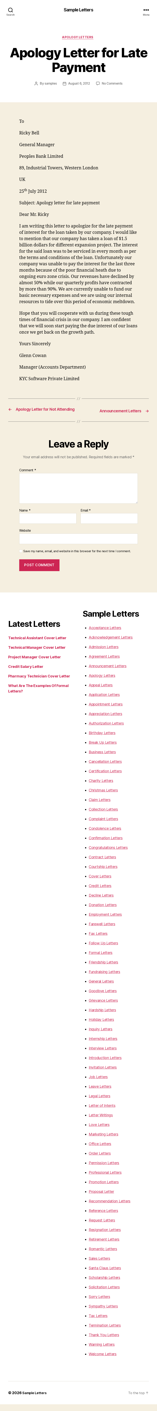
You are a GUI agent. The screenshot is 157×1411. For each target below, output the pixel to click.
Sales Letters (99, 1265)
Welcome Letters (103, 1361)
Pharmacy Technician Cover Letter (39, 683)
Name (24, 517)
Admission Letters (103, 653)
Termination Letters (105, 1332)
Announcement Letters (108, 673)
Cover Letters (100, 883)
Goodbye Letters (103, 997)
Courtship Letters (103, 873)
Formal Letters (100, 959)
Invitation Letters (103, 1074)
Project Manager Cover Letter (34, 664)
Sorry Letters (99, 1303)
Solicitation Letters (104, 1294)
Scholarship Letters (104, 1284)
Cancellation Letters (105, 768)
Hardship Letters (102, 1017)
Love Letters (99, 1131)
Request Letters (102, 1227)
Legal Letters (99, 1103)
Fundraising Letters (104, 978)
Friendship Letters (103, 969)
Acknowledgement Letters (111, 644)
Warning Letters (102, 1351)
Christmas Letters (103, 797)
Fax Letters (98, 940)
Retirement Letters (104, 1246)
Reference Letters (103, 1217)
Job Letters (98, 1083)
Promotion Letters (104, 1189)
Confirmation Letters (106, 845)
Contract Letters (102, 864)
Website (25, 537)
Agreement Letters (104, 663)
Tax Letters (98, 1322)
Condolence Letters (105, 835)
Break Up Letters (103, 749)
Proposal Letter (101, 1198)
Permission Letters (104, 1169)
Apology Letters (78, 38)
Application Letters (104, 701)
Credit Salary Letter (25, 673)
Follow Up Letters (103, 950)
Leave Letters (100, 1093)
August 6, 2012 (79, 85)
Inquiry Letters (100, 1036)
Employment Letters (105, 921)
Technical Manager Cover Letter (37, 654)
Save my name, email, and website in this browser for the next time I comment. (77, 558)
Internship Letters (103, 1045)
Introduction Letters (105, 1064)
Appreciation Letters (105, 720)
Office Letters (100, 1150)
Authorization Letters (106, 730)
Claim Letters (100, 806)
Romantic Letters (103, 1255)
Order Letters (100, 1160)
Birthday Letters (102, 739)
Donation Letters (103, 911)
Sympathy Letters (103, 1313)
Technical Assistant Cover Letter (37, 644)
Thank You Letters (104, 1341)
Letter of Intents (102, 1112)
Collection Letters (103, 816)
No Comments (113, 85)
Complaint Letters (103, 825)
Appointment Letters (106, 711)
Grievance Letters (103, 1007)
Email (86, 517)
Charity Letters (101, 787)
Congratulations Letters (108, 854)
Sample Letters (78, 10)
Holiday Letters (101, 1026)
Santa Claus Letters (105, 1275)
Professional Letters (105, 1179)
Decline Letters (101, 902)
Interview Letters (103, 1055)
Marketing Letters (103, 1141)
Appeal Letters (101, 692)
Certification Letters (105, 778)
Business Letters (102, 759)
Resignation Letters (105, 1236)
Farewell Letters (102, 931)
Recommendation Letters (109, 1208)
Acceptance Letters (105, 634)
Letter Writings (101, 1122)
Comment (27, 477)
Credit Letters (100, 892)
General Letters (101, 988)
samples (49, 85)
